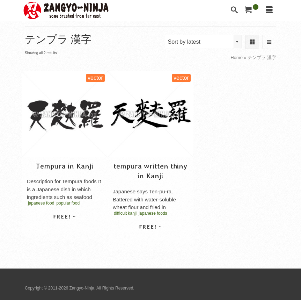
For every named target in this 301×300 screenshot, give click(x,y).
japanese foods (153, 213)
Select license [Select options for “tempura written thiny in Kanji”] (150, 239)
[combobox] (203, 41)
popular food (68, 203)
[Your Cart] (251, 10)
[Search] (234, 10)
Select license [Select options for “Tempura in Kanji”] (65, 229)
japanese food (41, 203)
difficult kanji (125, 213)
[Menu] (269, 10)
